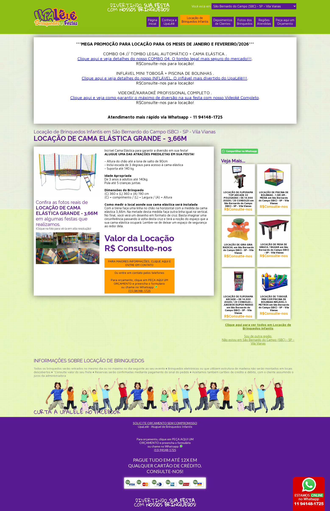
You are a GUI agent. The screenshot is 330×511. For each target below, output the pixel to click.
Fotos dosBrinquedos (244, 21)
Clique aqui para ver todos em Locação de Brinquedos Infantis (258, 326)
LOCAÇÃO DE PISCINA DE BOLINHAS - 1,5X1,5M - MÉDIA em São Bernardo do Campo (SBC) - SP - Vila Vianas (274, 198)
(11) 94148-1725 (139, 290)
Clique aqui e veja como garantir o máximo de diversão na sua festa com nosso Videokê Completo (164, 97)
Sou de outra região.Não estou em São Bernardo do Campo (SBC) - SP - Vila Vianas (258, 339)
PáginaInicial (152, 21)
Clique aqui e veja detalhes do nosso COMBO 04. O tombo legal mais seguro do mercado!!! (165, 58)
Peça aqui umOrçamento (285, 21)
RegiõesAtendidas (264, 21)
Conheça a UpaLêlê (169, 21)
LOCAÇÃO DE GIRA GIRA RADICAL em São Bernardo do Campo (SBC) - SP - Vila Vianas (238, 248)
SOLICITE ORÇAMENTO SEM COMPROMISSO (165, 423)
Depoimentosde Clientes (222, 21)
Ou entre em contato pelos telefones (139, 281)
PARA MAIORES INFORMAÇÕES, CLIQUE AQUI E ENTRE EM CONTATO (139, 263)
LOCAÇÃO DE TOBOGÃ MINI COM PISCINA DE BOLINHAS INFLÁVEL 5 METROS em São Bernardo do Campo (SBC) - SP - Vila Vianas (274, 303)
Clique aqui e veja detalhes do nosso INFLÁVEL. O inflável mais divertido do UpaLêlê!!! (164, 78)
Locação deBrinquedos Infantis (195, 19)
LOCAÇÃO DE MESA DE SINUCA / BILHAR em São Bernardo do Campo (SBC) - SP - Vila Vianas (274, 248)
